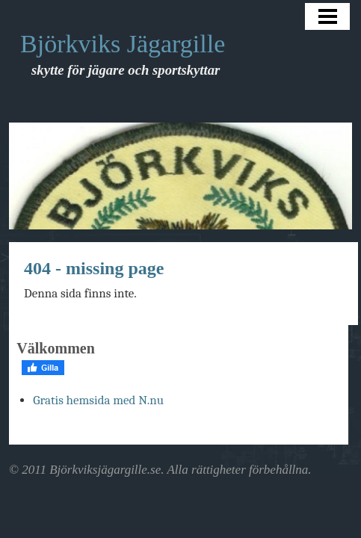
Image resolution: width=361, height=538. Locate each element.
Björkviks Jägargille (122, 44)
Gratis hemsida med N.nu (98, 400)
